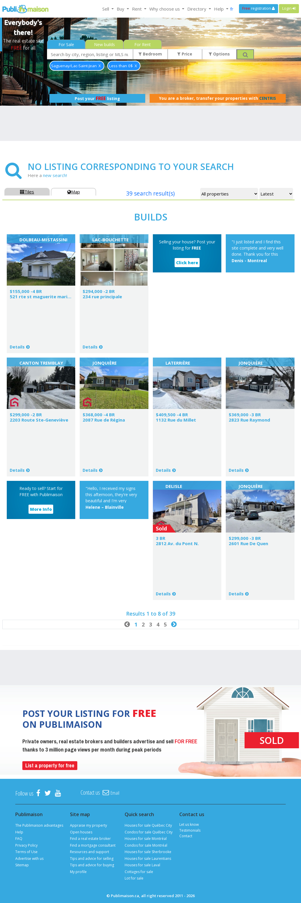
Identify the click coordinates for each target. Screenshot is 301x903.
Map (73, 192)
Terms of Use (26, 851)
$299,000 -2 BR (26, 414)
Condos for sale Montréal (146, 845)
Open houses (81, 832)
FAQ (18, 838)
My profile (78, 871)
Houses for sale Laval (142, 864)
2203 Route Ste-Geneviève (39, 420)
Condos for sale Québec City (149, 832)
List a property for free (49, 765)
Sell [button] (106, 9)
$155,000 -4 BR (26, 291)
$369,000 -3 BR (245, 414)
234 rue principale (102, 296)
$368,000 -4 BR (99, 414)
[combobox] (90, 54)
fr (231, 9)
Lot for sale (134, 878)
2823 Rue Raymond (249, 420)
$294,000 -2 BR (99, 291)
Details (17, 347)
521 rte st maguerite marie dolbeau (49, 296)
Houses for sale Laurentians (148, 858)
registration (258, 8)
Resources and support (89, 851)
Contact (185, 835)
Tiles (27, 192)
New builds (104, 44)
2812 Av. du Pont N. (177, 543)
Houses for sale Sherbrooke (148, 851)
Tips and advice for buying (92, 864)
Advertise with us (29, 858)
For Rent (142, 44)
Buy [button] (121, 9)
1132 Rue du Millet (176, 420)
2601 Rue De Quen (248, 543)
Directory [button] (197, 9)
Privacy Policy (26, 845)
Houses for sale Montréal (146, 838)
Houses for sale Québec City (148, 825)
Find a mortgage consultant (93, 845)
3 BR (160, 538)
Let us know (189, 824)
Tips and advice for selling (91, 858)
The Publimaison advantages (39, 825)
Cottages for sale (139, 871)
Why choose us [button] (165, 9)
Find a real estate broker (90, 838)
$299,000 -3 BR (245, 538)
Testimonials (189, 830)
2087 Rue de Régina (104, 420)
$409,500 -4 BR (172, 414)
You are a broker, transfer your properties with (217, 98)
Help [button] (219, 9)
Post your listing (97, 98)
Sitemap (22, 864)
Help (19, 832)
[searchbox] (90, 54)
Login (289, 8)
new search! (55, 175)
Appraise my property (88, 825)
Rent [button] (137, 9)
